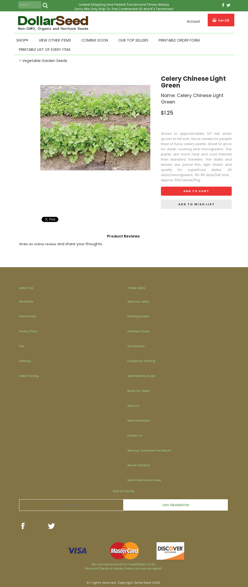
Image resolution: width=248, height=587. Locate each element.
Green (217, 164)
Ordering (25, 361)
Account (193, 21)
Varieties (195, 159)
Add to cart (196, 191)
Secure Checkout (138, 465)
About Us (133, 406)
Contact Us (134, 436)
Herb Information (138, 421)
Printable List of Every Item (44, 49)
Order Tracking (28, 376)
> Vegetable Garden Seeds (43, 60)
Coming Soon (94, 40)
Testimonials (27, 316)
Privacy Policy (28, 331)
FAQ (21, 346)
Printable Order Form (179, 40)
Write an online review (37, 244)
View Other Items (55, 40)
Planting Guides (138, 316)
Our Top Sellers (133, 40)
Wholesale (26, 302)
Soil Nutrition (136, 346)
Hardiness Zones (138, 331)
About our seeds (138, 302)
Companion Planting (141, 361)
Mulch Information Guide (144, 480)
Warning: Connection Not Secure (149, 451)
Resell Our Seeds (138, 391)
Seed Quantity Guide (141, 376)
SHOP (21, 40)
